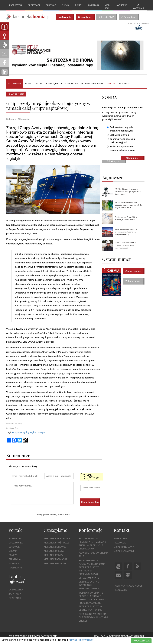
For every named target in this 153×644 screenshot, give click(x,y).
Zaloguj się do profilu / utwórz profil (53, 517)
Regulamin (120, 593)
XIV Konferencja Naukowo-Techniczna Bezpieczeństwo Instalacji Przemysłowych (92, 570)
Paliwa (28, 87)
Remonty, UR (52, 87)
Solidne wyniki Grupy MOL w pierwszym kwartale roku (126, 221)
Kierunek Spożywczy (56, 545)
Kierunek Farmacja (55, 562)
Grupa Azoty (18, 435)
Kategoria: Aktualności (18, 122)
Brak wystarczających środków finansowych (120, 132)
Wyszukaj (138, 6)
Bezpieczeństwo (69, 87)
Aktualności (14, 87)
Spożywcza (34, 5)
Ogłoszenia (16, 592)
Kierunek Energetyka (57, 541)
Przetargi (15, 601)
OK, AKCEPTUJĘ (142, 641)
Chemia (65, 5)
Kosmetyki (121, 5)
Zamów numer (133, 274)
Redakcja (120, 545)
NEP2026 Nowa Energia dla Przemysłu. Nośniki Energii (93, 620)
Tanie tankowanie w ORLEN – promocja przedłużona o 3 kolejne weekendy (127, 234)
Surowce (51, 5)
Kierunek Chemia (54, 554)
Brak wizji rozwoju (118, 137)
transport (41, 435)
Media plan (124, 87)
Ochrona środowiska (92, 87)
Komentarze (18, 458)
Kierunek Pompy (53, 558)
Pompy (78, 5)
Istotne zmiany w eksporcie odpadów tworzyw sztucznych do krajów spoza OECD (128, 208)
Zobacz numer (133, 284)
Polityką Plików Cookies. (81, 639)
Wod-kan (107, 6)
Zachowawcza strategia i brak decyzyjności (121, 144)
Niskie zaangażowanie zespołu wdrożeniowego (121, 151)
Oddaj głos (132, 160)
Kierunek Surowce (55, 549)
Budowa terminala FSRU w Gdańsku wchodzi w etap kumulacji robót (125, 248)
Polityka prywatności (128, 588)
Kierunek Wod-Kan (55, 566)
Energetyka (15, 5)
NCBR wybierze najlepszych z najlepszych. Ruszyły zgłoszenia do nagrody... (128, 194)
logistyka (31, 435)
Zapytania (15, 596)
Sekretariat (121, 541)
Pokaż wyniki (113, 164)
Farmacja (93, 5)
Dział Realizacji (124, 554)
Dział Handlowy (124, 549)
